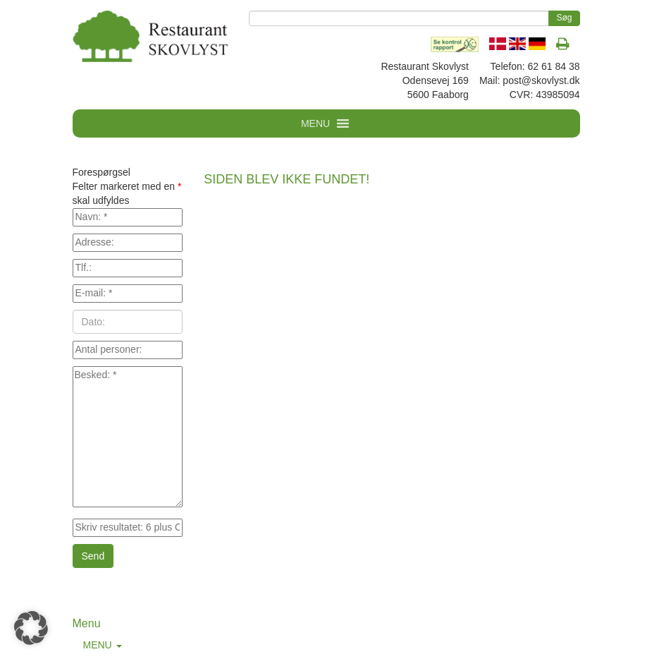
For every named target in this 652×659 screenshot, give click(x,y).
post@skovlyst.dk (541, 80)
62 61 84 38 (554, 66)
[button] (31, 628)
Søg (564, 18)
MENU (102, 645)
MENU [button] (315, 123)
